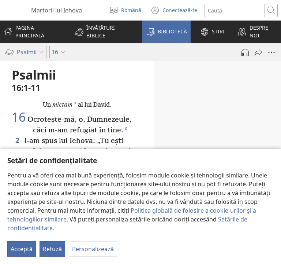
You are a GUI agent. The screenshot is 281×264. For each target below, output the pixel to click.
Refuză (52, 249)
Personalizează (93, 249)
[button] (103, 32)
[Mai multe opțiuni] (271, 52)
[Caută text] (235, 10)
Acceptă (22, 249)
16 (19, 117)
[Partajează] (258, 52)
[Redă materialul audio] (245, 52)
